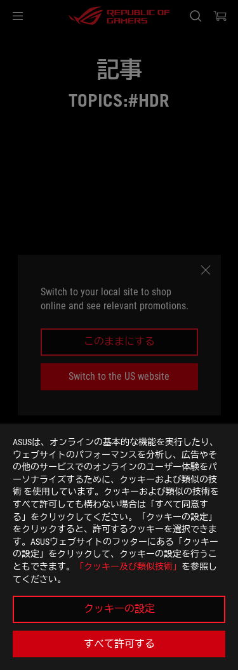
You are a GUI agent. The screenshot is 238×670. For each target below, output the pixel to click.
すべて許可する (119, 644)
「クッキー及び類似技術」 (128, 566)
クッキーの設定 (119, 609)
